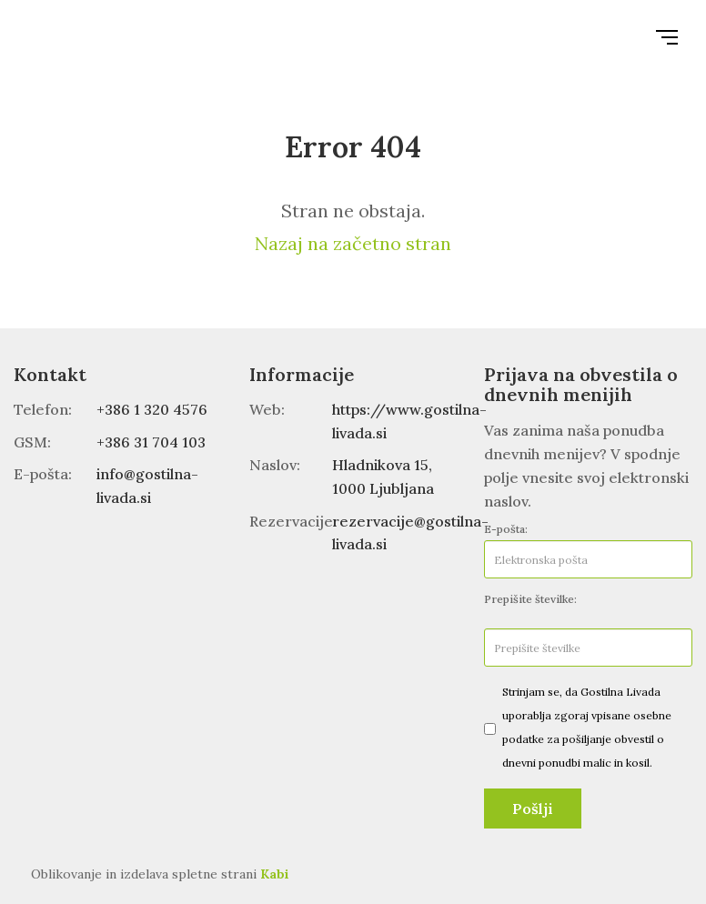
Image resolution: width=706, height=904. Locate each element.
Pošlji (532, 808)
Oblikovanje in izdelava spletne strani (160, 874)
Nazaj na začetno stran (353, 243)
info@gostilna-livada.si (147, 486)
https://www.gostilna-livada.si (409, 421)
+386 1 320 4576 (151, 409)
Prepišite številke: (530, 599)
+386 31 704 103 (151, 442)
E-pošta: (506, 529)
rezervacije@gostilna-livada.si (410, 533)
